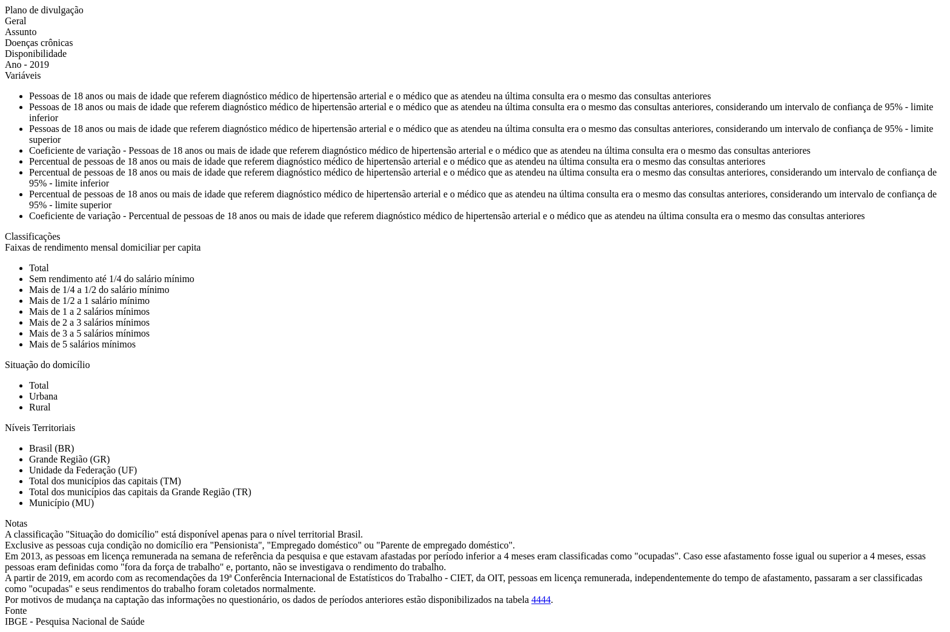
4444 (541, 599)
